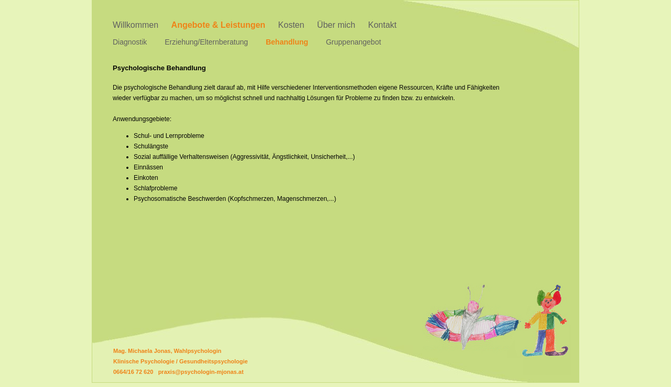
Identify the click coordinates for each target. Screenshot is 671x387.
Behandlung (287, 42)
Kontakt (382, 24)
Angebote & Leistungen (218, 24)
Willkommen (135, 24)
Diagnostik (130, 42)
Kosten (291, 24)
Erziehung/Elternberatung (206, 42)
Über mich (336, 24)
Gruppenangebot (353, 42)
